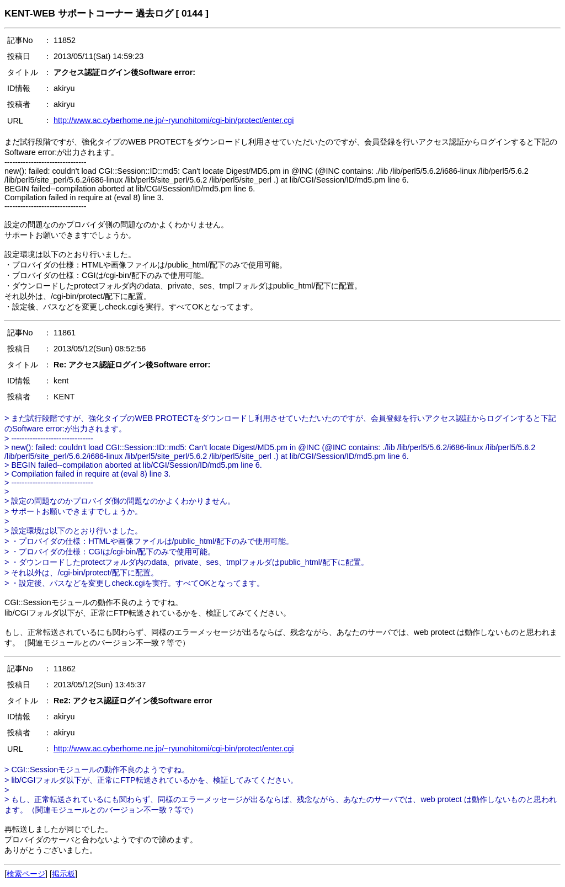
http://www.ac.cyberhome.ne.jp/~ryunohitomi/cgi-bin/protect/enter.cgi (174, 120)
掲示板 (63, 873)
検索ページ (26, 873)
